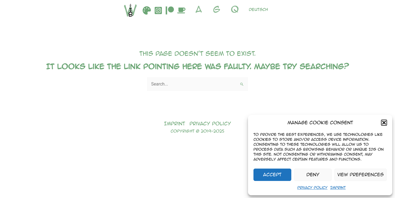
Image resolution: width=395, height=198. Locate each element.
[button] (384, 122)
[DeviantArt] (147, 10)
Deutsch (258, 9)
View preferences (360, 174)
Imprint (338, 187)
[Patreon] (170, 10)
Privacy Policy (312, 187)
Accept (272, 174)
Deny (312, 174)
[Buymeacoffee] (181, 10)
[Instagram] (158, 10)
